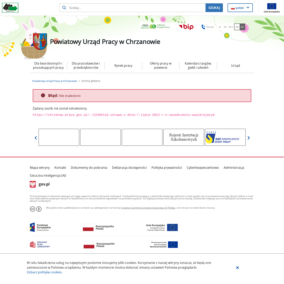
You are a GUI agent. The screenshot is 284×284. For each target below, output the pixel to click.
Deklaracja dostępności (129, 167)
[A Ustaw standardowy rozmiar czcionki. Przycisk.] (220, 26)
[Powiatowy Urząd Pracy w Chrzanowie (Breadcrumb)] (54, 81)
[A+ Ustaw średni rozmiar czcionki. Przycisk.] (225, 26)
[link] (156, 26)
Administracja (234, 167)
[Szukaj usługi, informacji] (132, 7)
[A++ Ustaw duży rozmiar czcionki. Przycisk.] (231, 26)
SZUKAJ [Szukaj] (214, 8)
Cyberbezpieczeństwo (203, 167)
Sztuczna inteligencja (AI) (48, 175)
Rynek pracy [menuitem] (123, 65)
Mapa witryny (40, 167)
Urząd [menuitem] (235, 65)
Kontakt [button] (207, 27)
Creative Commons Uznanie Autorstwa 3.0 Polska (148, 207)
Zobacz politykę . (45, 272)
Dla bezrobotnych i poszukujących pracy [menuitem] (48, 65)
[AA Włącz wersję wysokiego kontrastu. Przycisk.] (242, 26)
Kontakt (60, 167)
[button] (237, 267)
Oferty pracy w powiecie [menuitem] (160, 65)
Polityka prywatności (166, 167)
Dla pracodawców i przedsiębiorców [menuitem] (86, 65)
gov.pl (40, 184)
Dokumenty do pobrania (89, 167)
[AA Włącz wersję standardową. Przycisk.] (237, 26)
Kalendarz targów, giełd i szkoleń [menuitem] (198, 65)
